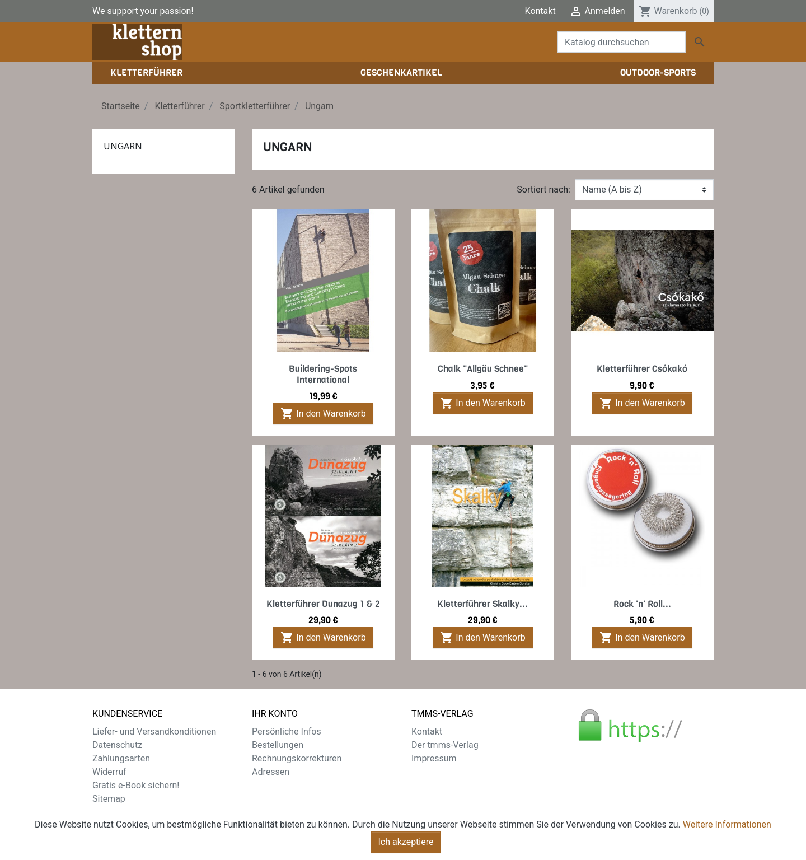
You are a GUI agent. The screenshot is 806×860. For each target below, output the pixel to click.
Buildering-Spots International (323, 374)
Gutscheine (274, 785)
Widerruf (109, 771)
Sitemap (108, 798)
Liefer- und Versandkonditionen (154, 731)
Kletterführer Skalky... (482, 604)
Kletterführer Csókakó (642, 369)
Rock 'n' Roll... (642, 604)
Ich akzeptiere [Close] (406, 841)
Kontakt (540, 11)
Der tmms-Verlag (445, 745)
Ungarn (123, 146)
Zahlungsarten (121, 758)
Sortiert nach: (543, 189)
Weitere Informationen (727, 824)
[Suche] (621, 42)
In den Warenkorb (322, 413)
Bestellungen (277, 745)
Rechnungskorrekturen (296, 758)
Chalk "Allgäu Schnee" (483, 369)
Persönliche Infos (286, 731)
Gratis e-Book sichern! (135, 785)
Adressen (270, 771)
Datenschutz (117, 745)
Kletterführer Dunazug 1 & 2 (323, 604)
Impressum (434, 758)
